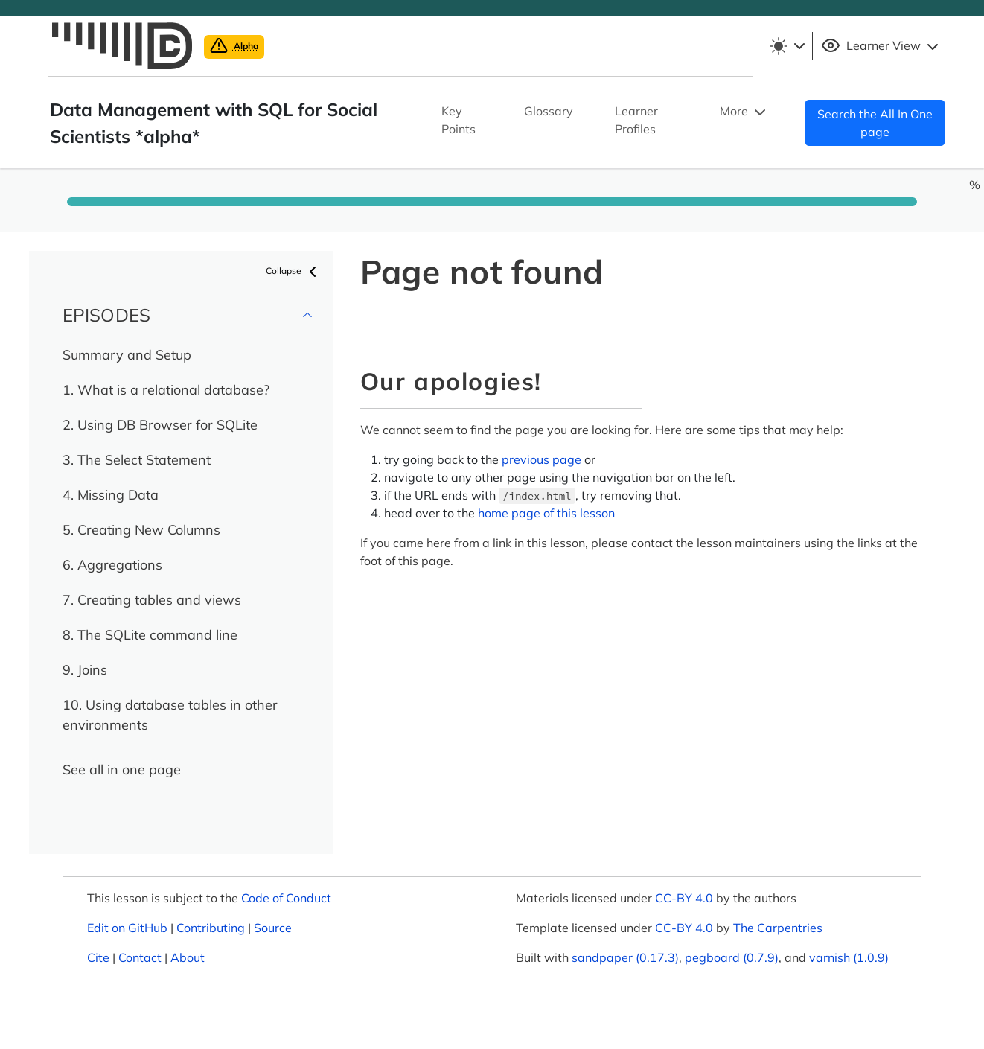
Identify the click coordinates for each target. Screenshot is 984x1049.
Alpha (234, 45)
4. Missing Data (111, 494)
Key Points (458, 119)
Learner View (882, 46)
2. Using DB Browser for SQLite (160, 424)
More (744, 112)
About (187, 957)
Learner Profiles (636, 119)
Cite (98, 957)
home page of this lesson (546, 513)
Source (273, 927)
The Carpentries (777, 927)
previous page (541, 459)
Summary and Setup (127, 354)
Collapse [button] (294, 272)
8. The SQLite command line (150, 634)
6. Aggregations (112, 564)
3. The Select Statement (137, 459)
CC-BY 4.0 (684, 897)
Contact (140, 957)
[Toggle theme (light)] (787, 46)
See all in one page (122, 769)
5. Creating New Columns (141, 529)
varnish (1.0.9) (849, 957)
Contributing (210, 927)
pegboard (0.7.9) (732, 957)
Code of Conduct (286, 897)
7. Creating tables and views (152, 599)
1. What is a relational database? (166, 389)
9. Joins (85, 669)
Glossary (548, 110)
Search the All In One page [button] (875, 122)
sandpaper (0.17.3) (625, 957)
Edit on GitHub (127, 927)
